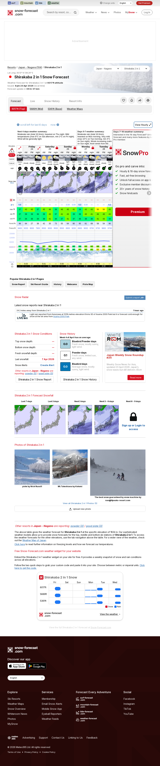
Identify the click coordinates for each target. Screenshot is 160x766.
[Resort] (136, 68)
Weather (91, 12)
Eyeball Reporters (52, 713)
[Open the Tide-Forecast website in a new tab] (40, 3)
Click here (20, 544)
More (12, 183)
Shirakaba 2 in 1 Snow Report (34, 379)
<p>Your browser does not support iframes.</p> (80, 598)
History (57, 284)
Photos (117, 12)
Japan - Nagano (30, 67)
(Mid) (36, 108)
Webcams (72, 284)
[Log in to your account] (147, 12)
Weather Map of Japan (34, 540)
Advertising (28, 737)
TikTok (127, 708)
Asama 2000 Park (61, 316)
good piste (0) (46, 373)
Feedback (92, 737)
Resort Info (75, 101)
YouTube (128, 713)
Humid (12, 223)
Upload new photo (80, 509)
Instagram (129, 703)
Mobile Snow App (52, 708)
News (105, 12)
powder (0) (31, 373)
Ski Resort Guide (39, 284)
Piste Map (88, 284)
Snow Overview (17, 708)
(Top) (18, 108)
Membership (48, 698)
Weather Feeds (50, 718)
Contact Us (58, 737)
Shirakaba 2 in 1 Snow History (80, 379)
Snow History (52, 101)
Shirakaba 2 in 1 (53, 67)
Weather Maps (75, 108)
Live (32, 101)
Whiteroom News (17, 713)
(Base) (55, 108)
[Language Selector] (125, 3)
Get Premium (144, 3)
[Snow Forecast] (23, 12)
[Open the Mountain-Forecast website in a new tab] (27, 3)
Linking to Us (75, 737)
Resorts (12, 67)
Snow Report (18, 284)
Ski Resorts (14, 698)
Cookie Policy (48, 752)
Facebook (129, 698)
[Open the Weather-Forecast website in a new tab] (53, 3)
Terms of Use (14, 752)
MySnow (13, 723)
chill (12, 219)
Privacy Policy (31, 752)
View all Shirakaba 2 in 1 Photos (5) (80, 503)
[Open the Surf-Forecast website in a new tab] (13, 3)
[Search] (75, 12)
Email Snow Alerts (52, 703)
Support (43, 737)
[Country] (108, 68)
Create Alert (47, 365)
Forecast (16, 101)
